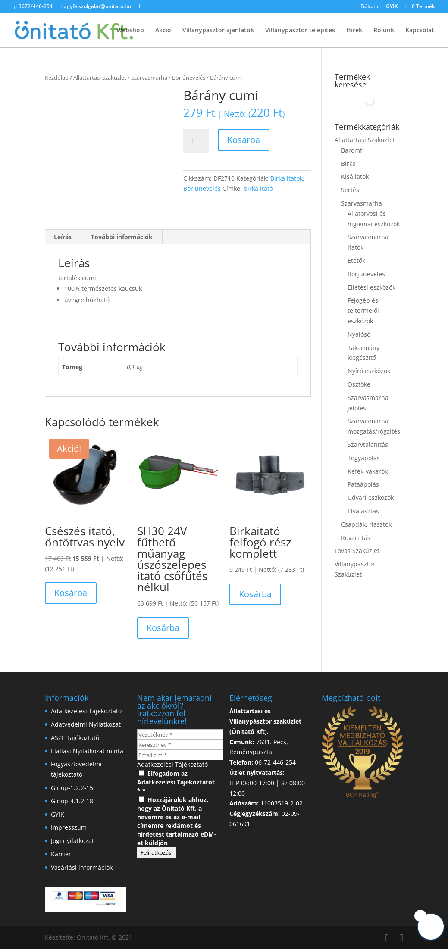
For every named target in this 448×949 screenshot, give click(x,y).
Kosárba (243, 140)
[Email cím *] (180, 755)
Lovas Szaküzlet (357, 550)
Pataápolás (363, 484)
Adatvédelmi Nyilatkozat (86, 724)
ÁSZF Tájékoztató (75, 738)
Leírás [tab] (63, 237)
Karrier (61, 854)
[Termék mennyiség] (196, 141)
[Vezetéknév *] (180, 734)
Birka (348, 163)
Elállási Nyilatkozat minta (87, 751)
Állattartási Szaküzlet (99, 77)
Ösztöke (359, 384)
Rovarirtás (355, 538)
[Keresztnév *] (180, 745)
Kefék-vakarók (368, 471)
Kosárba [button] (70, 593)
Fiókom (369, 7)
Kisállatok (355, 176)
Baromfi (352, 150)
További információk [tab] (122, 237)
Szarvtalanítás (368, 444)
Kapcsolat (419, 30)
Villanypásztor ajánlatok (218, 30)
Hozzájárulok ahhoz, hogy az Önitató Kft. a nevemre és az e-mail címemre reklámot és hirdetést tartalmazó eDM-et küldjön (176, 821)
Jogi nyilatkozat (72, 841)
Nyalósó (359, 334)
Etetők (356, 260)
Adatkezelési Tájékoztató (86, 711)
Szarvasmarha (149, 77)
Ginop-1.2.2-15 (72, 788)
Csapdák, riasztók (366, 524)
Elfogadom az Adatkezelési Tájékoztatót (176, 777)
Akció (163, 30)
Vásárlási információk (82, 867)
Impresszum (69, 827)
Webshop (130, 30)
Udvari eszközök (371, 497)
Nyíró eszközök (369, 371)
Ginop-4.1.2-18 (72, 801)
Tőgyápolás (364, 458)
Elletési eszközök (371, 287)
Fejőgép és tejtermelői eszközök (363, 310)
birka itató (258, 188)
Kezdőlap (57, 77)
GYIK (392, 7)
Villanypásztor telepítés (300, 30)
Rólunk (383, 30)
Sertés (350, 190)
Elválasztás (363, 511)
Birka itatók (286, 178)
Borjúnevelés (188, 77)
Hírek (354, 30)
